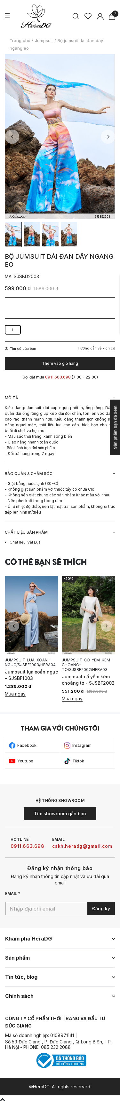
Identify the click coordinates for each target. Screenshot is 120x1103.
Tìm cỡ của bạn (20, 348)
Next (108, 137)
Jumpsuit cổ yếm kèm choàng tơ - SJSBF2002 (88, 680)
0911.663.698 (27, 846)
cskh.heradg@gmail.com (82, 846)
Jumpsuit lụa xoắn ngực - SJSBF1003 (31, 675)
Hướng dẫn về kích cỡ (96, 348)
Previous (12, 137)
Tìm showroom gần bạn (60, 813)
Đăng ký (101, 908)
